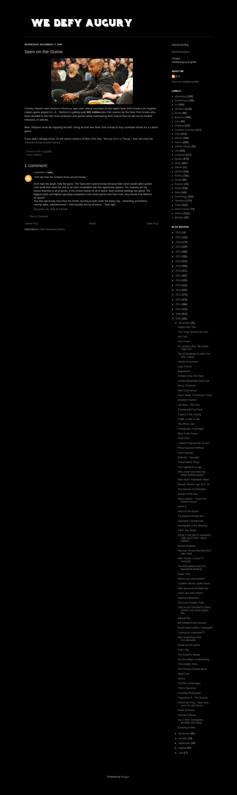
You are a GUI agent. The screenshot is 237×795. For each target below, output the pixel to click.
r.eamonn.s (40, 172)
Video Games (182, 209)
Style (177, 192)
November (184, 733)
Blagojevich (184, 371)
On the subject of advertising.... (194, 659)
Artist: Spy (183, 649)
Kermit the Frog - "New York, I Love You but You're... (194, 704)
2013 (178, 294)
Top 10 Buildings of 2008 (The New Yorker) (194, 355)
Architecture (181, 100)
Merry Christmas (187, 385)
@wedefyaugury (181, 51)
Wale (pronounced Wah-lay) (193, 588)
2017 (178, 275)
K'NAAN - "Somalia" (188, 457)
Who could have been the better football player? (192, 473)
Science (179, 184)
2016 (178, 280)
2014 (178, 290)
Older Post (152, 223)
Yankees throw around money (42, 142)
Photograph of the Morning (192, 525)
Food (177, 133)
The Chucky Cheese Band (192, 669)
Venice (181, 678)
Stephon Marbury (61, 108)
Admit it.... (183, 506)
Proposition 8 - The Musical (192, 697)
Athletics (38, 155)
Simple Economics (188, 361)
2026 (178, 232)
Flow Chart (184, 438)
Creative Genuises (185, 129)
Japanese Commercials (190, 521)
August (182, 747)
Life (177, 150)
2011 (178, 304)
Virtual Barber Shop (188, 462)
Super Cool (184, 574)
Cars (177, 121)
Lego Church (185, 366)
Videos (178, 213)
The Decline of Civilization (192, 489)
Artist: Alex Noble (187, 530)
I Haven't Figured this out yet (193, 443)
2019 (178, 266)
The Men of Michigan (189, 683)
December (184, 323)
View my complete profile (185, 81)
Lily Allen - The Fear (189, 404)
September (184, 743)
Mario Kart (183, 673)
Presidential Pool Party (190, 409)
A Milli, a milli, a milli (188, 419)
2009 (178, 314)
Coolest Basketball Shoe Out (193, 380)
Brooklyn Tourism (187, 400)
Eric (178, 76)
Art (176, 104)
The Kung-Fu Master (189, 654)
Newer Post (32, 223)
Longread (180, 154)
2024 (178, 242)
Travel (178, 205)
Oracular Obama (187, 715)
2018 (178, 270)
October (183, 738)
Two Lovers (184, 341)
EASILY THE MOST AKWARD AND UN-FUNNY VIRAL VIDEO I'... (194, 538)
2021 (178, 256)
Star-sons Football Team (191, 602)
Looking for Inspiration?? (191, 632)
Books (178, 113)
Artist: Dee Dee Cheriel (190, 593)
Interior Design (183, 146)
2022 (178, 251)
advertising (181, 96)
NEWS (178, 171)
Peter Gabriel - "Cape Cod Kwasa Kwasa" (192, 500)
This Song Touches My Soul (193, 332)
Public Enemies (186, 710)
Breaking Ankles (186, 727)
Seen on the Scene (188, 511)
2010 (178, 309)
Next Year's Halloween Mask (193, 479)
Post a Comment (39, 216)
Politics (179, 175)
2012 (178, 299)
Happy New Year (187, 327)
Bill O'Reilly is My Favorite (192, 623)
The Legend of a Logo (190, 467)
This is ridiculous (187, 688)
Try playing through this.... (192, 516)
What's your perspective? (191, 578)
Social (178, 188)
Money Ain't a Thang (117, 138)
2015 (178, 285)
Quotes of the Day (188, 494)
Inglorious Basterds (188, 598)
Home (92, 223)
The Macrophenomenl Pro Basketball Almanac (192, 568)
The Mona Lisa (186, 423)
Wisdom (179, 217)
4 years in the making (189, 414)
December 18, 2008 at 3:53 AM (50, 209)
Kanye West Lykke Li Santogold (195, 627)
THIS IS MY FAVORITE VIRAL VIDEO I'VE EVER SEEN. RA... (194, 610)
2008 (178, 318)
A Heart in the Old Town (190, 376)
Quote (178, 179)
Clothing (179, 125)
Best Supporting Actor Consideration (189, 639)
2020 (178, 261)
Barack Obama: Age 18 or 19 (193, 484)
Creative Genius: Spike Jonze (194, 583)
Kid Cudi (182, 336)
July (180, 752)
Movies (179, 158)
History (178, 138)
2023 (178, 246)
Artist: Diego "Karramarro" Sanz (195, 395)
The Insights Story (188, 664)
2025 (178, 237)
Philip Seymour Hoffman (191, 447)
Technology (181, 196)
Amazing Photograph (189, 693)
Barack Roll (184, 618)
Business (180, 117)
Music (178, 163)
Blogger (125, 776)
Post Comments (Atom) (52, 229)
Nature (178, 167)
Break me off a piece (189, 645)
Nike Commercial (187, 390)
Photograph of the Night (191, 428)
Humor (178, 142)
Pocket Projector (187, 546)
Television (180, 200)
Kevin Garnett (185, 452)
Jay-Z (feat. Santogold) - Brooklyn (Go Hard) (191, 721)
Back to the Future (188, 433)
